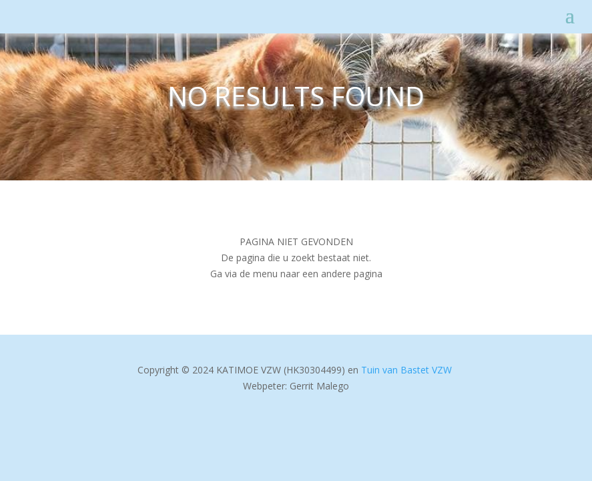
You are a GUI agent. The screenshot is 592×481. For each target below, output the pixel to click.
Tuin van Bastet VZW (406, 369)
